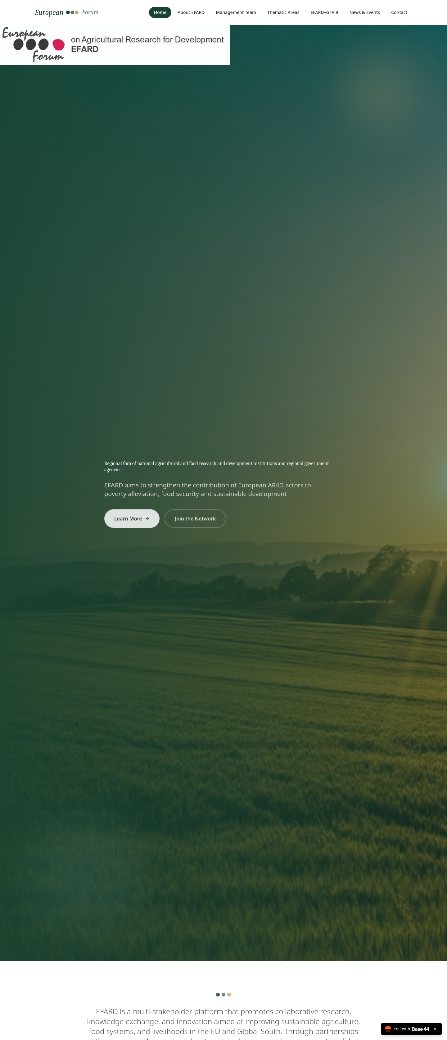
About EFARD (191, 12)
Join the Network (195, 521)
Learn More (132, 521)
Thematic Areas (283, 12)
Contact (399, 12)
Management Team (236, 12)
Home (160, 12)
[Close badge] (435, 1029)
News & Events (365, 12)
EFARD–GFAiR (324, 12)
